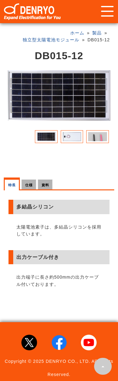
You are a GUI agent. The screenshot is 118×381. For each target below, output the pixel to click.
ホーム (77, 32)
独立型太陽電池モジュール (51, 39)
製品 (97, 32)
